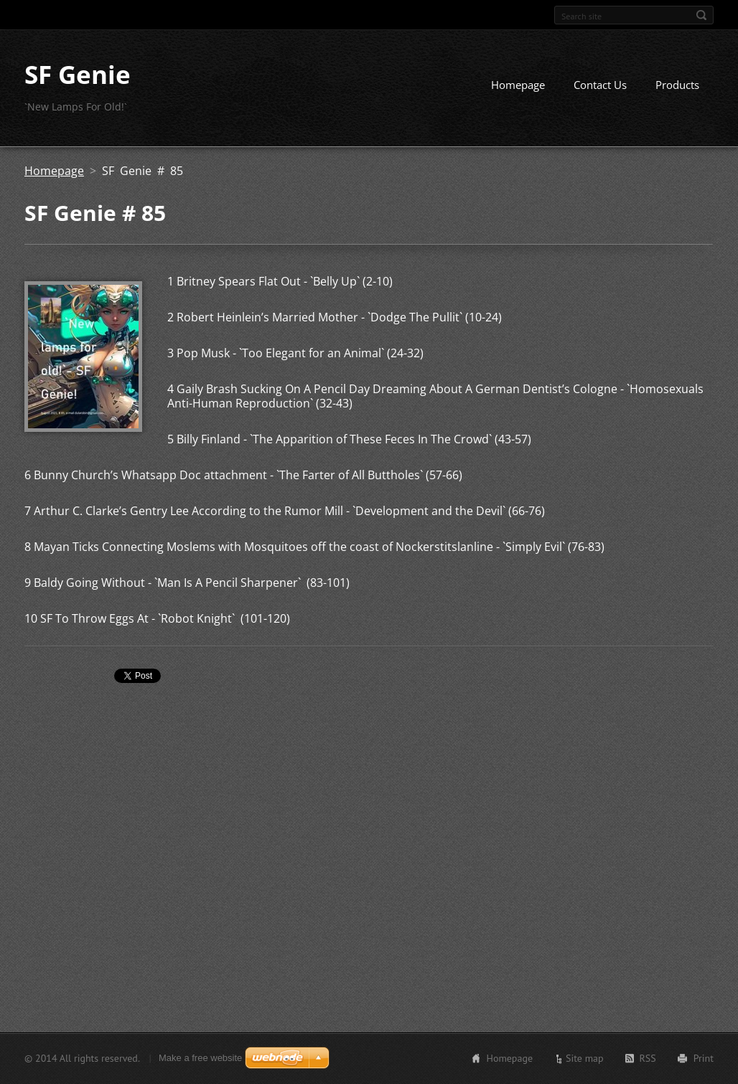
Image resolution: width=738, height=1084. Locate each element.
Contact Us (600, 84)
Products (677, 84)
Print (703, 1058)
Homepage (518, 84)
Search (701, 15)
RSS (648, 1058)
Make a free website (200, 1057)
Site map (585, 1058)
